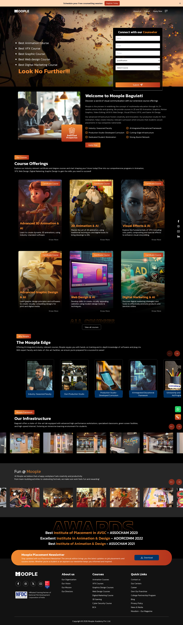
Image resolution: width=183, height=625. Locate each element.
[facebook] (18, 584)
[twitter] (33, 584)
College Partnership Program (143, 595)
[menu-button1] (178, 409)
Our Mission (67, 587)
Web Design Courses (101, 591)
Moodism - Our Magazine (141, 611)
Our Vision (66, 583)
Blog (133, 599)
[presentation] (138, 76)
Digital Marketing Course (102, 595)
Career (147, 11)
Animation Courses (100, 579)
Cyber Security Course (102, 603)
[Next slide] (177, 353)
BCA (94, 607)
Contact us (135, 579)
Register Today (112, 3)
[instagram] (25, 584)
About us (137, 11)
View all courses (91, 327)
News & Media (137, 607)
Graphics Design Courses (103, 587)
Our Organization (69, 579)
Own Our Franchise (139, 591)
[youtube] (40, 584)
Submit (138, 84)
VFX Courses (97, 583)
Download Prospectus (71, 133)
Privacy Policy (137, 603)
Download (147, 557)
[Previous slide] (170, 353)
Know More (53, 239)
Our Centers (136, 583)
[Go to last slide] (172, 427)
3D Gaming (97, 599)
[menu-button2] (178, 417)
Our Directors (67, 591)
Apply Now (157, 11)
